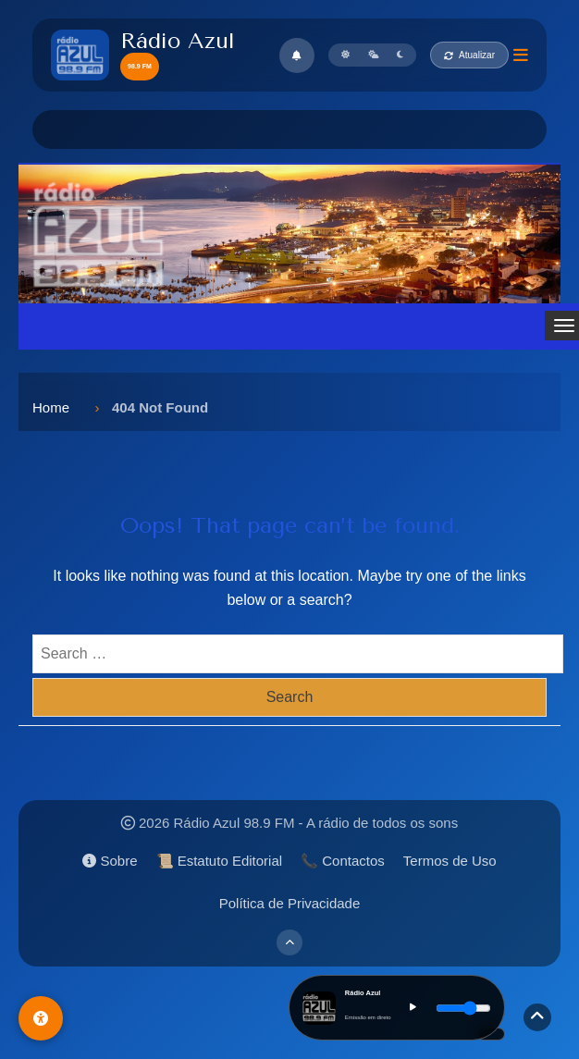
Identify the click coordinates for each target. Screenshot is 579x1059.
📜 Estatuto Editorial (219, 860)
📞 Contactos (343, 860)
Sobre (109, 860)
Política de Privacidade (290, 903)
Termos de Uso (450, 860)
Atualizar (469, 55)
